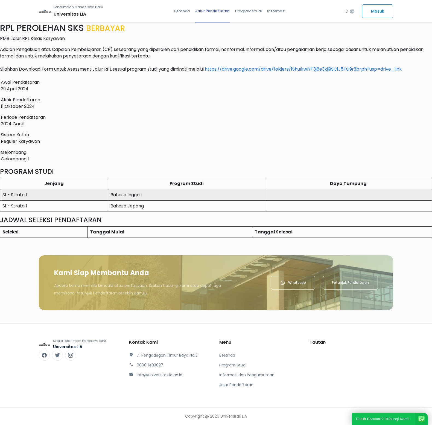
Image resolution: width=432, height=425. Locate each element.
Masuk (377, 11)
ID (350, 11)
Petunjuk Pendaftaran (350, 282)
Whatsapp (293, 282)
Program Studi (248, 11)
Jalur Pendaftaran (212, 10)
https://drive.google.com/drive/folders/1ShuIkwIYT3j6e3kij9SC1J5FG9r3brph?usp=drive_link (303, 69)
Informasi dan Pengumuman (247, 375)
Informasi (276, 11)
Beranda (182, 11)
